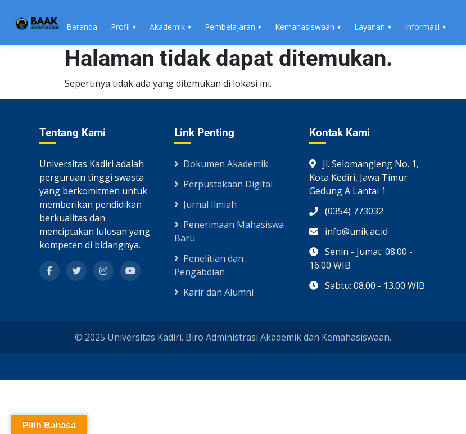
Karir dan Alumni (214, 292)
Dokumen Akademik (221, 164)
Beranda (81, 26)
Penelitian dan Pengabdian (208, 265)
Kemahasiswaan (304, 26)
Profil (120, 26)
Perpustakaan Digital (223, 184)
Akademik (167, 26)
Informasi (422, 26)
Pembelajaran (230, 26)
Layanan (369, 26)
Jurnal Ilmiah (205, 204)
